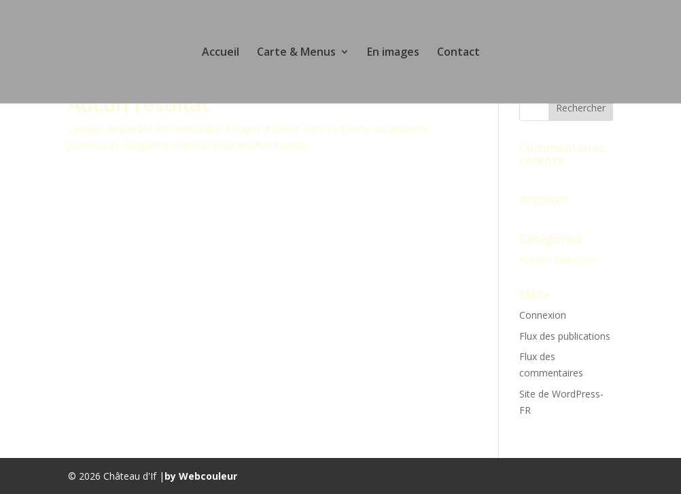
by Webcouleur (200, 476)
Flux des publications (564, 336)
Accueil (220, 53)
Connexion (542, 314)
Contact (458, 53)
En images (393, 53)
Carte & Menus (296, 53)
